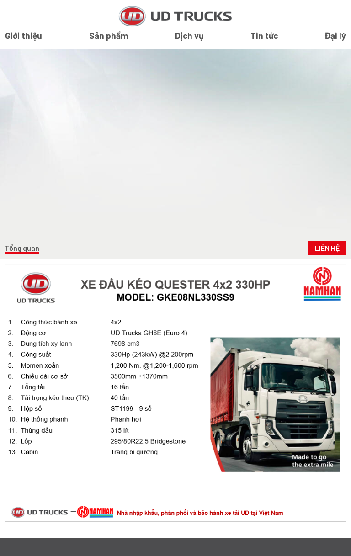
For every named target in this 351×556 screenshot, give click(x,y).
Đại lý (335, 35)
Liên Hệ (327, 248)
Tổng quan (22, 248)
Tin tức (264, 35)
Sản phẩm (108, 35)
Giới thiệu (23, 35)
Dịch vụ (189, 35)
